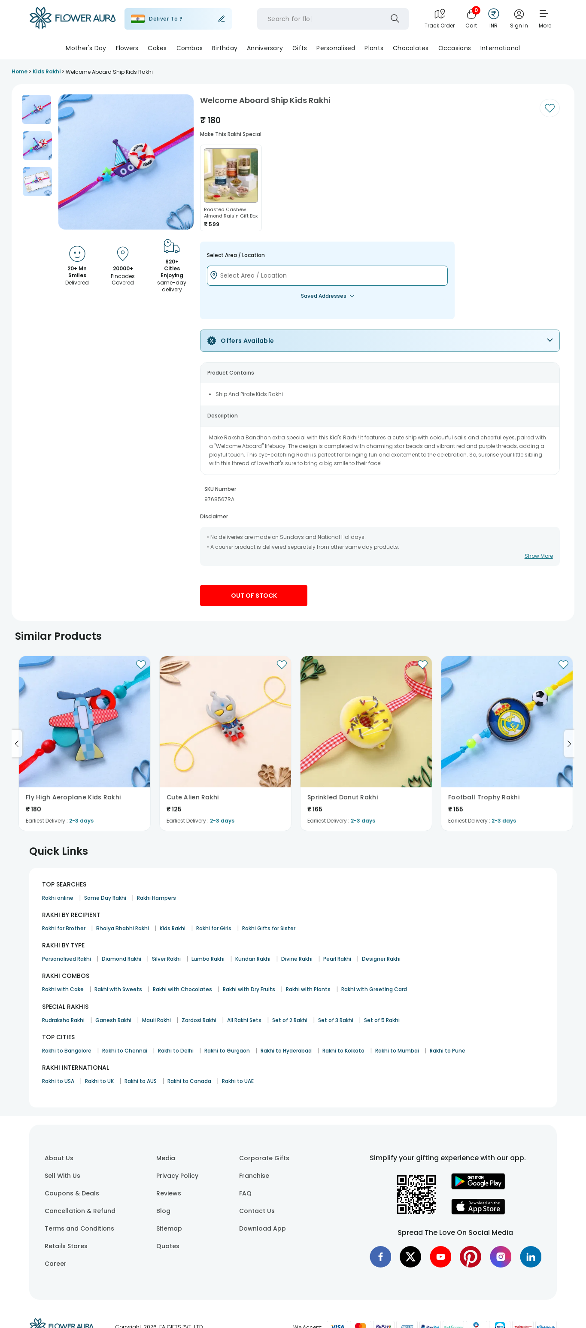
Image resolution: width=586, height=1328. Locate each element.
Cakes (157, 48)
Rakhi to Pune (447, 1050)
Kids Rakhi (172, 928)
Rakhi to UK (99, 1081)
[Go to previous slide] (17, 743)
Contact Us (257, 1211)
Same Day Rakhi (105, 897)
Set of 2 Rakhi (289, 1020)
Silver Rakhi (166, 958)
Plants (373, 48)
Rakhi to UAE (238, 1081)
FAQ (245, 1193)
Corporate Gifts (264, 1158)
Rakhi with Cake (63, 989)
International (500, 48)
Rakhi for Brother (63, 928)
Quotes (167, 1246)
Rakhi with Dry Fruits (249, 989)
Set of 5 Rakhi (382, 1020)
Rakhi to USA (58, 1081)
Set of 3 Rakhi (335, 1020)
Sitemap (169, 1228)
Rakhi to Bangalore (66, 1050)
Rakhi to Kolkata (343, 1050)
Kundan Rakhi (252, 958)
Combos (189, 48)
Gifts (299, 48)
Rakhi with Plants (308, 989)
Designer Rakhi (381, 958)
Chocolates (411, 48)
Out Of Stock (254, 595)
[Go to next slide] (569, 743)
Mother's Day (86, 48)
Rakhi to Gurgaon (227, 1050)
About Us (59, 1158)
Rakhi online (57, 897)
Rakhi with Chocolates (182, 989)
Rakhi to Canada (189, 1081)
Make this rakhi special (230, 134)
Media (165, 1158)
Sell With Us (62, 1175)
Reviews (168, 1193)
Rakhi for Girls (213, 928)
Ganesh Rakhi (113, 1020)
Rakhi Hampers (156, 897)
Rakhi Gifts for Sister (268, 928)
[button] (36, 109)
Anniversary (265, 48)
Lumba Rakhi (208, 958)
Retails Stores (66, 1246)
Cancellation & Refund (80, 1211)
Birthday (224, 48)
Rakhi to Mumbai (397, 1050)
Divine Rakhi (297, 958)
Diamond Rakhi (121, 958)
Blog (163, 1211)
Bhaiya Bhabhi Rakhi (122, 928)
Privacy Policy (177, 1175)
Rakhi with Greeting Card (374, 989)
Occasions (454, 48)
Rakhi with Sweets (118, 989)
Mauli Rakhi (156, 1020)
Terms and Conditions (79, 1228)
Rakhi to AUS (140, 1081)
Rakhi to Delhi (176, 1050)
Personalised (335, 48)
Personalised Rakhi (66, 958)
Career (56, 1263)
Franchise (254, 1175)
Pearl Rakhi (337, 958)
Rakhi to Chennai (124, 1050)
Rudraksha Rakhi (63, 1020)
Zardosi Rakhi (199, 1020)
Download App (262, 1228)
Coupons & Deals (72, 1193)
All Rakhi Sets (244, 1020)
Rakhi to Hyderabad (286, 1050)
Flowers (127, 48)
